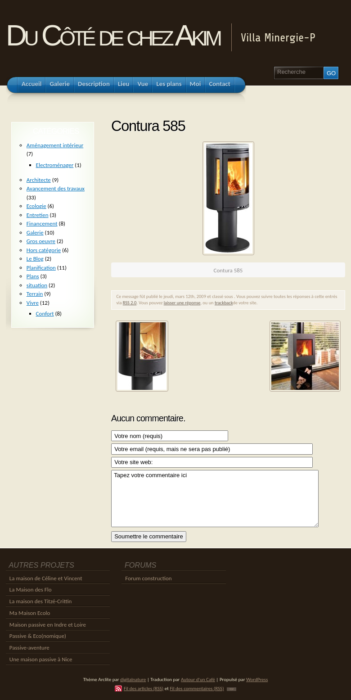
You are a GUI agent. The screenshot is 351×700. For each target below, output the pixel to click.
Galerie (35, 232)
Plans (33, 276)
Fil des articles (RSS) (143, 688)
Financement (42, 223)
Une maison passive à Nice (40, 659)
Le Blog (35, 258)
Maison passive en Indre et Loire (47, 624)
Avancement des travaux (56, 188)
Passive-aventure (29, 647)
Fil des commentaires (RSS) (197, 688)
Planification (41, 267)
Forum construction (148, 578)
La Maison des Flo (30, 589)
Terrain (35, 293)
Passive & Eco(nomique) (37, 635)
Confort (45, 313)
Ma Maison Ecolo (29, 613)
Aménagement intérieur (55, 145)
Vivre (33, 302)
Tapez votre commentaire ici (215, 498)
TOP (232, 689)
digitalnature (133, 679)
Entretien (38, 215)
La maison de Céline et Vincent (45, 578)
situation (37, 285)
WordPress (257, 679)
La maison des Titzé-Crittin (40, 601)
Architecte (39, 179)
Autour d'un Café (198, 679)
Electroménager (55, 165)
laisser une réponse (182, 303)
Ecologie (36, 206)
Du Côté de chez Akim (113, 35)
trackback (224, 303)
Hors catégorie (44, 250)
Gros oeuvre (41, 241)
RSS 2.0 (130, 303)
